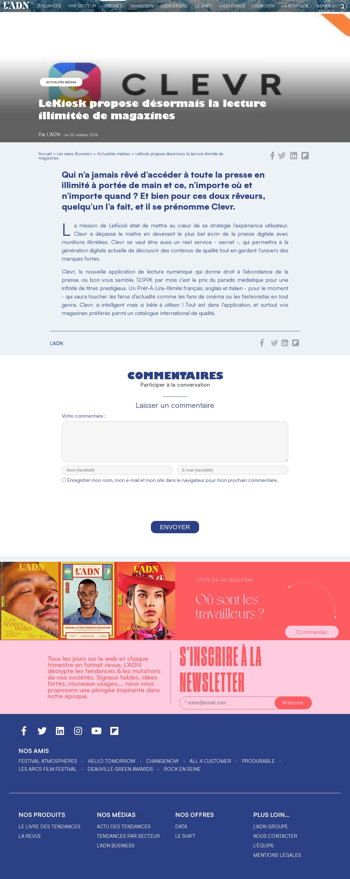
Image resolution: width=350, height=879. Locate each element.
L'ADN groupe (270, 826)
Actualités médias (61, 82)
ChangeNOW (162, 761)
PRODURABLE (258, 761)
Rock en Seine (182, 769)
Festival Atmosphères (47, 761)
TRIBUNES (113, 5)
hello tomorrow (112, 761)
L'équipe (263, 845)
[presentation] (175, 509)
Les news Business (74, 153)
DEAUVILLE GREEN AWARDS (120, 769)
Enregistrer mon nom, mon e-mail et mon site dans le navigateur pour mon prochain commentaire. (172, 486)
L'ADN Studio (174, 5)
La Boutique (295, 5)
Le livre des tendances (49, 826)
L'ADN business (116, 845)
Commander (312, 632)
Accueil (45, 153)
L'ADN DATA (264, 5)
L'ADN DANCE (232, 5)
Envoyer (175, 532)
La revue (29, 836)
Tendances (49, 5)
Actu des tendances (124, 826)
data (181, 826)
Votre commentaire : (84, 416)
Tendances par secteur (128, 836)
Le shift (185, 836)
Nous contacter (275, 836)
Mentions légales (277, 855)
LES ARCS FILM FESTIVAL (47, 769)
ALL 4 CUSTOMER (210, 761)
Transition (141, 5)
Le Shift (203, 5)
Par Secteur (82, 5)
